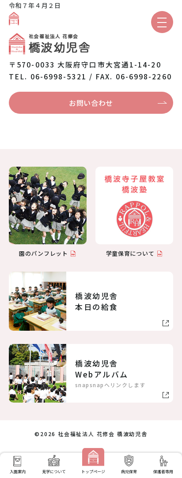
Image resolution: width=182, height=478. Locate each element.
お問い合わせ (91, 102)
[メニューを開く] (162, 22)
